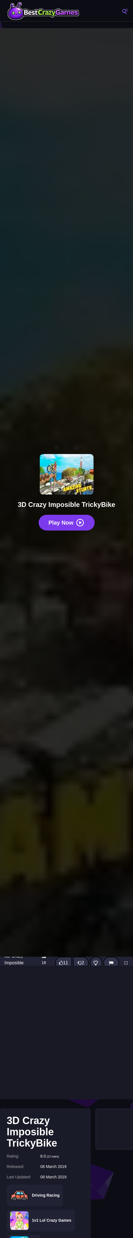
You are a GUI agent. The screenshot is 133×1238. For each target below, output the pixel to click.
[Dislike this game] (81, 963)
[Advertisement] (66, 1032)
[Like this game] (63, 963)
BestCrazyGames (43, 11)
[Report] (111, 963)
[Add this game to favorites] (96, 963)
